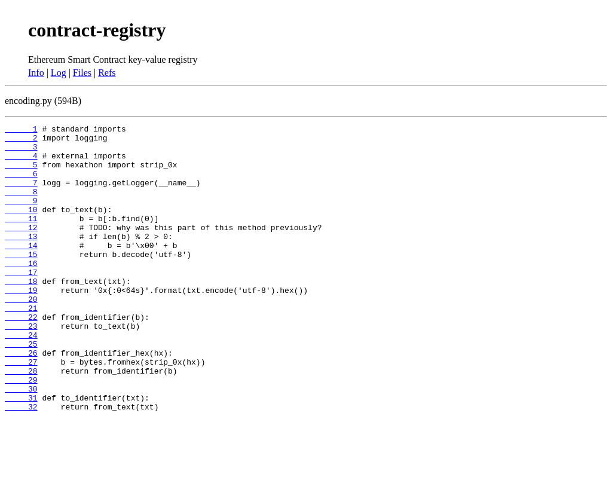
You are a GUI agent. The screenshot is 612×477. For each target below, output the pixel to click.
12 (21, 248)
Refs (106, 73)
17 (21, 302)
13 (21, 259)
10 (21, 227)
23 (21, 367)
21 (21, 345)
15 (21, 281)
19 (21, 324)
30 (21, 442)
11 (21, 238)
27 (21, 410)
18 (21, 313)
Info (36, 73)
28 (21, 420)
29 (21, 431)
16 (21, 291)
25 (21, 388)
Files (82, 73)
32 (21, 463)
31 (21, 453)
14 (21, 270)
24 (21, 377)
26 (21, 399)
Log (58, 73)
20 (21, 334)
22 (21, 356)
